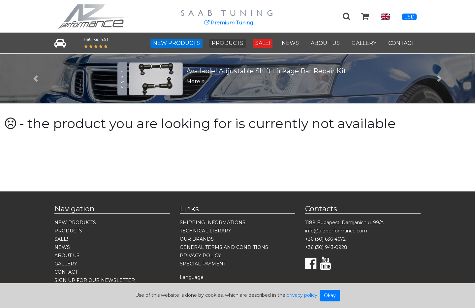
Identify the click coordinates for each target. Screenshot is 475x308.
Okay (330, 295)
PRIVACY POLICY (200, 255)
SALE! (262, 43)
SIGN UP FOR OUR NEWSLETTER (94, 280)
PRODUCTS (227, 43)
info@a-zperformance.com (336, 231)
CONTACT (401, 43)
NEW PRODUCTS (176, 43)
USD (409, 17)
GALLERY (364, 43)
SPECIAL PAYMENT (203, 264)
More (195, 81)
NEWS (290, 43)
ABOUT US (325, 43)
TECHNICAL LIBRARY (205, 231)
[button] (35, 78)
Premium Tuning (229, 22)
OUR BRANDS (197, 239)
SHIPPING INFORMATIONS (212, 222)
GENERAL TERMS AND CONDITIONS (224, 247)
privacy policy (302, 295)
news (122, 79)
